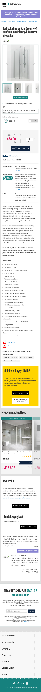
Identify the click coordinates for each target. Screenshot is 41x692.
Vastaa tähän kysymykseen (27, 551)
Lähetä (32, 611)
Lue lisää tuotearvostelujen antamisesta (16, 498)
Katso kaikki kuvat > (20, 97)
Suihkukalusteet (22, 21)
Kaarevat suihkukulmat (11, 361)
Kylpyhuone (11, 21)
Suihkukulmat (33, 21)
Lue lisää (18, 170)
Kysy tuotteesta (20, 393)
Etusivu (3, 21)
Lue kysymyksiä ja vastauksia (20, 400)
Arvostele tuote (20, 506)
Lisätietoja (26, 621)
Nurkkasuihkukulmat (10, 357)
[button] (7, 63)
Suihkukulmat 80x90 (26, 357)
